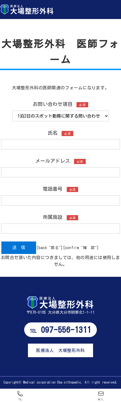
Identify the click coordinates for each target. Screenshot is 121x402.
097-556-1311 (60, 330)
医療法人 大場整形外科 (60, 350)
